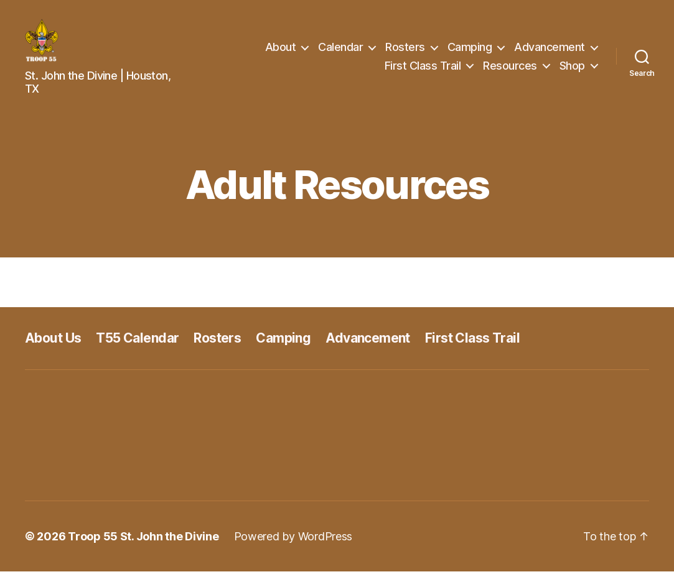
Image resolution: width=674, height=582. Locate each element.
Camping (469, 51)
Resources (510, 70)
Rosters (405, 51)
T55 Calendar (137, 348)
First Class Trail (423, 70)
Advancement (549, 51)
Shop (572, 70)
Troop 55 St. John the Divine (143, 546)
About (280, 51)
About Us (53, 348)
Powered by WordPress (293, 546)
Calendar (340, 51)
